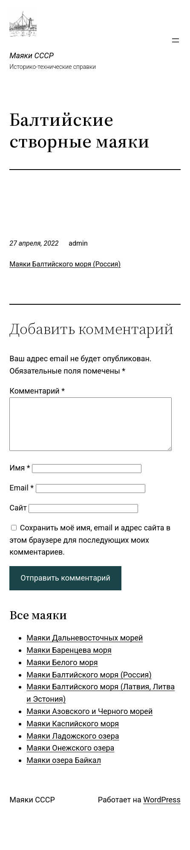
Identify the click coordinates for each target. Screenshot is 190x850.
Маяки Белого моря (62, 672)
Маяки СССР (31, 55)
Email (21, 497)
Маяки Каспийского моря (72, 733)
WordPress (161, 809)
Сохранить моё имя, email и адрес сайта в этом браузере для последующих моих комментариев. (89, 550)
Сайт (18, 517)
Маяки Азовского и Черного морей (89, 721)
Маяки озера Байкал (63, 770)
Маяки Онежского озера (70, 758)
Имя (19, 477)
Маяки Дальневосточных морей (84, 647)
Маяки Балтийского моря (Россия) (65, 264)
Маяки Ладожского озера (72, 746)
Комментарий (37, 390)
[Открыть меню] (175, 40)
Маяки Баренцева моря (69, 660)
